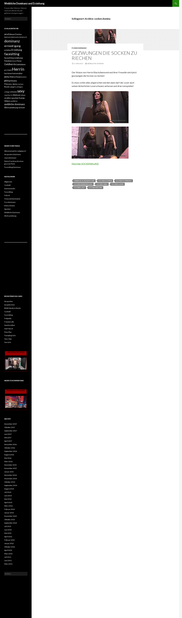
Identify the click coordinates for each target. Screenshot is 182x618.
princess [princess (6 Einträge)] (13, 80)
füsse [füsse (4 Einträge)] (19, 61)
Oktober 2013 (9, 519)
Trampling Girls (10, 335)
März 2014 (8, 506)
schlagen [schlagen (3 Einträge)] (19, 87)
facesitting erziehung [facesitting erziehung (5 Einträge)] (13, 58)
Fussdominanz (79, 48)
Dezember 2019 (10, 424)
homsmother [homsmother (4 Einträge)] (17, 73)
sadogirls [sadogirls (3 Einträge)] (13, 87)
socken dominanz (124, 181)
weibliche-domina (95, 63)
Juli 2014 (7, 492)
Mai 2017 (7, 438)
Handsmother (9, 325)
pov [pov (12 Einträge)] (6, 80)
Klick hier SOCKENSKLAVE (85, 163)
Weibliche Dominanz (12, 212)
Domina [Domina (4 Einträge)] (18, 34)
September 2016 (10, 451)
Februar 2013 (9, 540)
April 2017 (8, 441)
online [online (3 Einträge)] (24, 77)
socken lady (79, 187)
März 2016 (8, 461)
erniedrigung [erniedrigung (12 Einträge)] (12, 46)
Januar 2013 (9, 543)
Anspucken (8, 301)
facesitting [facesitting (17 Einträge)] (11, 54)
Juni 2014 (8, 496)
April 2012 (8, 550)
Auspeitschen (9, 305)
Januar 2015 (9, 472)
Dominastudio (9, 188)
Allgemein (8, 182)
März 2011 (8, 564)
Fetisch (7, 195)
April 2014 (8, 502)
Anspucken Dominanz (12, 154)
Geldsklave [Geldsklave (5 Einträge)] (20, 64)
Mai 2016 (7, 458)
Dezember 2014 (10, 475)
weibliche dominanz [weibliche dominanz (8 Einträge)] (14, 104)
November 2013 (10, 516)
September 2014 (10, 485)
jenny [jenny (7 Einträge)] (6, 76)
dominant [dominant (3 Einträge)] (7, 37)
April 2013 (8, 537)
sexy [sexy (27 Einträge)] (20, 91)
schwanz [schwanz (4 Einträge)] (13, 92)
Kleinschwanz (9, 206)
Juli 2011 (7, 557)
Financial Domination (12, 199)
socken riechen (95, 187)
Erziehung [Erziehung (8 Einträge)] (17, 49)
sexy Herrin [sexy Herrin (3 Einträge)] (8, 95)
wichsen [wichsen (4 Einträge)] (21, 108)
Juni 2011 (8, 560)
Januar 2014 (9, 513)
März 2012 (8, 554)
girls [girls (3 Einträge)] (5, 70)
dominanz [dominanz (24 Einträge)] (12, 41)
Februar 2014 (9, 509)
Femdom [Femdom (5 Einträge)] (8, 61)
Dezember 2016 (10, 444)
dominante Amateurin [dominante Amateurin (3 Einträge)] (19, 37)
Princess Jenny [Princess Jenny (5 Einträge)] (10, 84)
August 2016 (9, 455)
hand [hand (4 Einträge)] (10, 70)
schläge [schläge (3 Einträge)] (7, 92)
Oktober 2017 (9, 427)
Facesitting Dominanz (12, 167)
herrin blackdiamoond (84, 181)
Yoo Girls (7, 342)
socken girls (102, 184)
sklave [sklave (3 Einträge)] (23, 95)
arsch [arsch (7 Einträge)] (7, 34)
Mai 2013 (7, 533)
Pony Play (8, 332)
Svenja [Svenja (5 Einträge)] (22, 98)
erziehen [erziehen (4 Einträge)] (7, 50)
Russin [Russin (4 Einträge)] (7, 87)
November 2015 (10, 468)
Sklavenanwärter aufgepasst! (15, 151)
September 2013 (10, 523)
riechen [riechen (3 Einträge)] (20, 84)
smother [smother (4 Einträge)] (7, 98)
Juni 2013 (8, 530)
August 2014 (9, 489)
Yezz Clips (8, 339)
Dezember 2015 (10, 465)
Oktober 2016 (9, 448)
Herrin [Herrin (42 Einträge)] (18, 69)
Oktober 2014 (9, 482)
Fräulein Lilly (9, 322)
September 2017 (10, 431)
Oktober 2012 (9, 547)
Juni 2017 (8, 434)
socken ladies (118, 184)
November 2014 (10, 478)
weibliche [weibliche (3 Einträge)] (14, 101)
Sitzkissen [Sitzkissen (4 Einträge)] (17, 95)
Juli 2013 (7, 526)
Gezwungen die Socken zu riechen (104, 55)
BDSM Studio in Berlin (12, 308)
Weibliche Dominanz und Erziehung (24, 3)
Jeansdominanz (10, 158)
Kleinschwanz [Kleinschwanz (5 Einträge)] (16, 77)
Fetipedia (7, 318)
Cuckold (7, 185)
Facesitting (8, 192)
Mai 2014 (7, 499)
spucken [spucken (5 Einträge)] (15, 98)
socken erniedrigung (83, 184)
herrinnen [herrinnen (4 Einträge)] (8, 73)
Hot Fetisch (8, 329)
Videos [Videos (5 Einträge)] (7, 101)
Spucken (7, 209)
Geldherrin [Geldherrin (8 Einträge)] (10, 64)
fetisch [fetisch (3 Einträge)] (14, 61)
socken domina (105, 181)
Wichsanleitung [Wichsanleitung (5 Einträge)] (11, 107)
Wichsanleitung (10, 216)
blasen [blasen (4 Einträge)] (12, 34)
